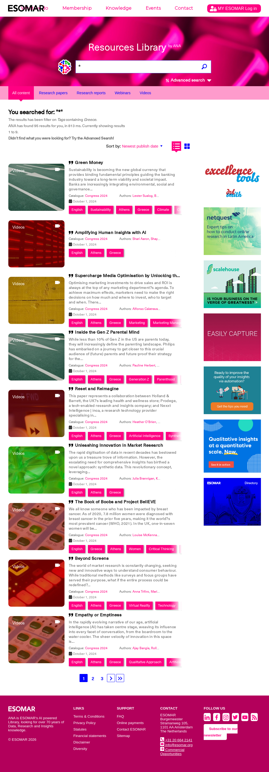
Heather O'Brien (144, 422)
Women (135, 549)
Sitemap (123, 736)
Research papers (53, 93)
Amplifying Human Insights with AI (110, 232)
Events (153, 8)
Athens (124, 209)
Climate (163, 209)
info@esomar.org (176, 745)
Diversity (80, 749)
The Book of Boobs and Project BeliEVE (115, 502)
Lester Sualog (142, 196)
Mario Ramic (160, 591)
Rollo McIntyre (161, 648)
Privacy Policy (84, 723)
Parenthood (166, 379)
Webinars (123, 93)
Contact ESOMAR (131, 729)
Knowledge (118, 8)
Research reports (91, 93)
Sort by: (113, 146)
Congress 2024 (96, 196)
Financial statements (89, 736)
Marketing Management (171, 322)
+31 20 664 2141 (176, 740)
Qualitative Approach (145, 662)
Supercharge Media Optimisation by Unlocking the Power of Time (142, 275)
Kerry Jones (164, 478)
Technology (166, 605)
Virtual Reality (139, 605)
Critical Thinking (161, 549)
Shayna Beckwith (163, 239)
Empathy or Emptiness (98, 615)
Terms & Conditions (89, 716)
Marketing (137, 322)
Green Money (89, 162)
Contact (184, 8)
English (77, 209)
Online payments (130, 723)
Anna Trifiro (140, 591)
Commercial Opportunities (172, 752)
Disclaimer (81, 742)
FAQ (120, 716)
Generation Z (139, 379)
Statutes (80, 729)
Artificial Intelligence (144, 436)
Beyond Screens (92, 558)
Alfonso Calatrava (145, 309)
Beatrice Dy (162, 196)
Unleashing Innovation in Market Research (119, 445)
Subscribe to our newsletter (221, 732)
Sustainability (101, 209)
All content (21, 93)
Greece (143, 209)
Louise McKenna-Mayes (150, 535)
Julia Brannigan (143, 478)
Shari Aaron (140, 239)
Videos (145, 93)
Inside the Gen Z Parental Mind (107, 332)
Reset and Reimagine (97, 389)
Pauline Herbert (143, 365)
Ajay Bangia (140, 648)
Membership (77, 8)
